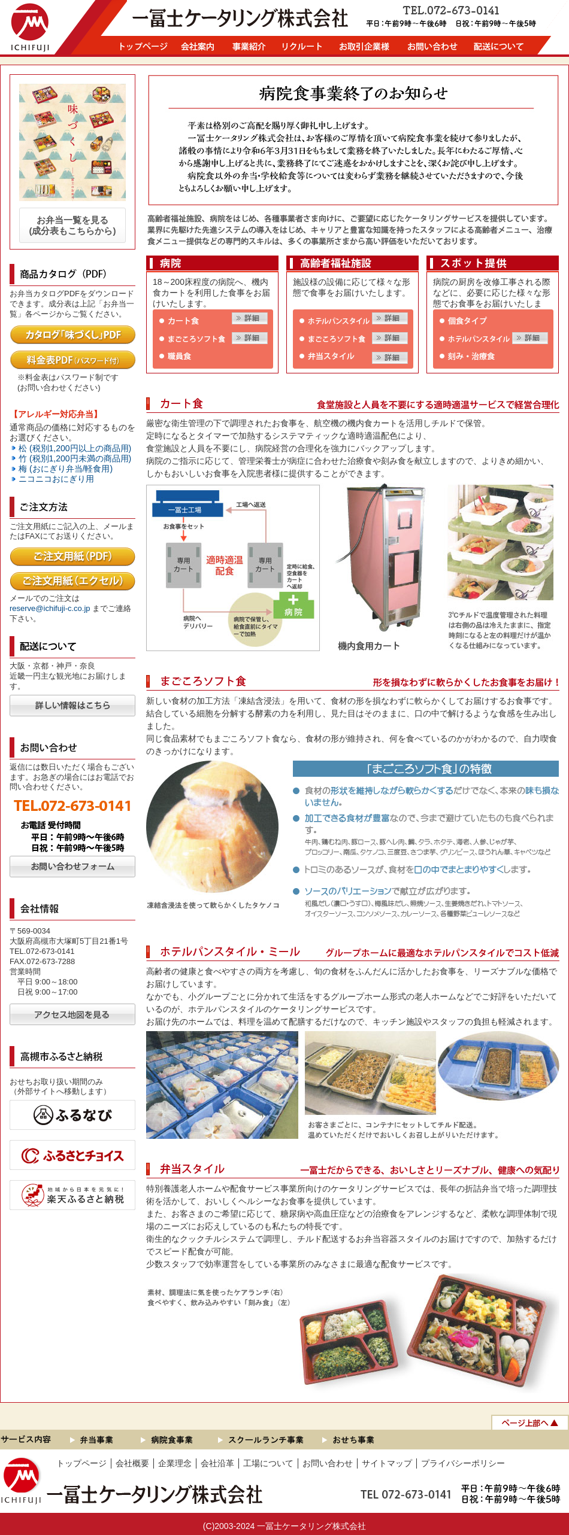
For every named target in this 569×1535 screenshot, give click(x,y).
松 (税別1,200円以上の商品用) (75, 448)
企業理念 (175, 1463)
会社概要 (132, 1463)
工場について (268, 1463)
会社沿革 (217, 1463)
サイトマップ (387, 1463)
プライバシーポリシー (463, 1463)
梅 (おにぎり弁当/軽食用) (66, 468)
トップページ (81, 1463)
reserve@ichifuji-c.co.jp (50, 608)
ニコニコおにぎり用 (56, 479)
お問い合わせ (327, 1463)
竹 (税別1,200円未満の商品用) (75, 458)
